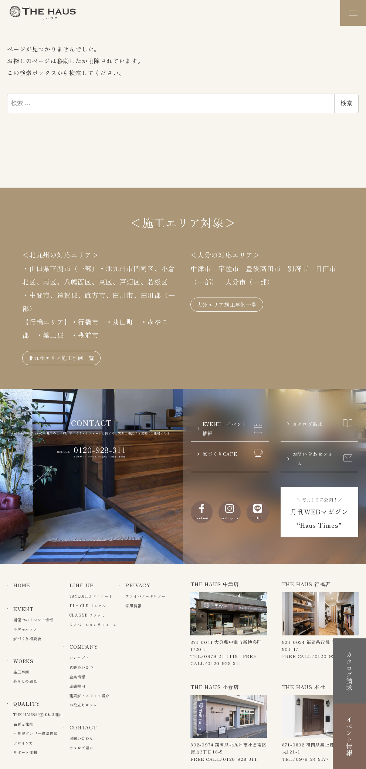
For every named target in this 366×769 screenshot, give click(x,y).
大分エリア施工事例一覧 (235, 293)
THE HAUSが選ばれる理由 (38, 714)
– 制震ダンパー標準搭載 (35, 733)
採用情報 (133, 605)
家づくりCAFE (233, 450)
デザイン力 (23, 743)
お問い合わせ (82, 738)
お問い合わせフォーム (322, 456)
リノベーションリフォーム (94, 624)
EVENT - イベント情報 (233, 421)
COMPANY (84, 646)
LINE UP (82, 585)
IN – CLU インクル (88, 605)
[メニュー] (353, 13)
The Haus (43, 13)
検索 (346, 103)
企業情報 (77, 676)
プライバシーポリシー (145, 596)
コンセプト (79, 657)
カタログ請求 (322, 415)
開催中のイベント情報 (33, 619)
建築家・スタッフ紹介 (89, 695)
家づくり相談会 (27, 638)
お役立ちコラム (84, 705)
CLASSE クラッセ (87, 615)
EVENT (23, 608)
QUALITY (26, 703)
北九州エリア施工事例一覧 (70, 347)
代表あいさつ (82, 667)
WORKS (23, 661)
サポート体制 (25, 752)
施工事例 (21, 672)
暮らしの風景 (25, 681)
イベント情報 (349, 728)
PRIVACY (137, 585)
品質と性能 (23, 724)
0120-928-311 (100, 440)
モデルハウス (25, 629)
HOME (21, 585)
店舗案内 (77, 686)
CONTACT (83, 727)
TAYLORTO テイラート (91, 596)
